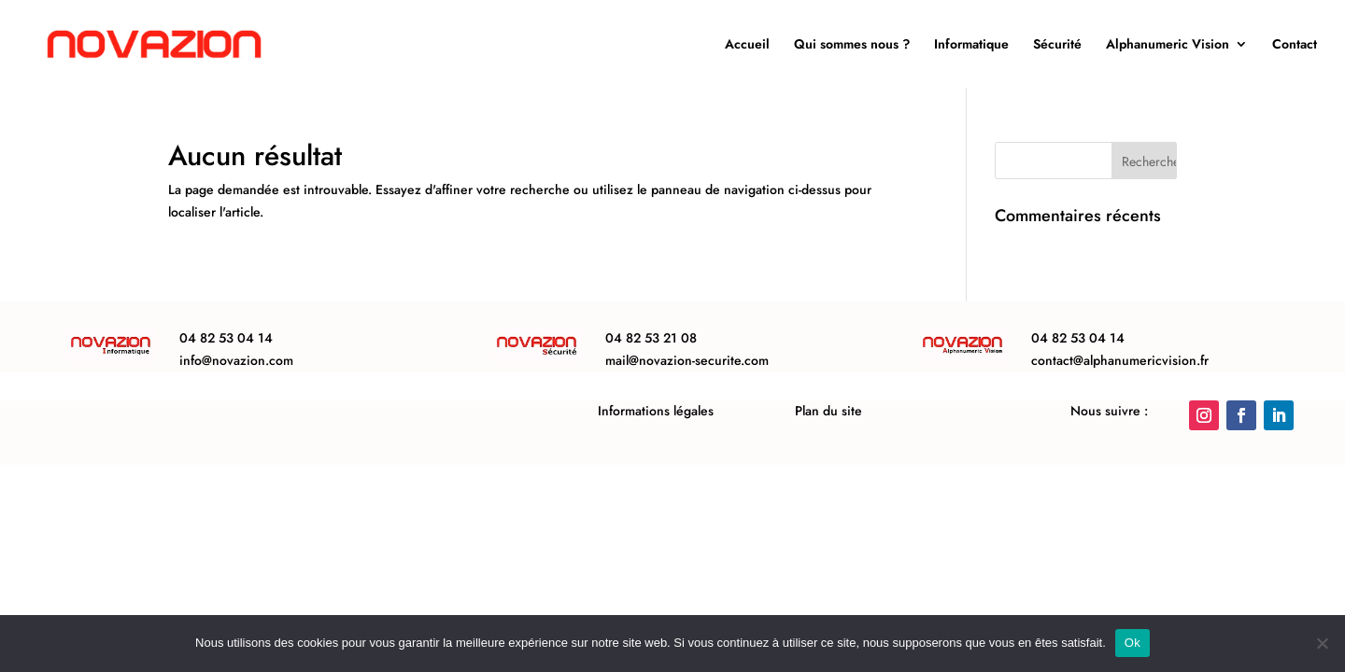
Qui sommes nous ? (852, 45)
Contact (1294, 45)
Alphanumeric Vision (1167, 45)
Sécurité (1057, 45)
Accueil (747, 45)
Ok (1132, 643)
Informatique (971, 45)
